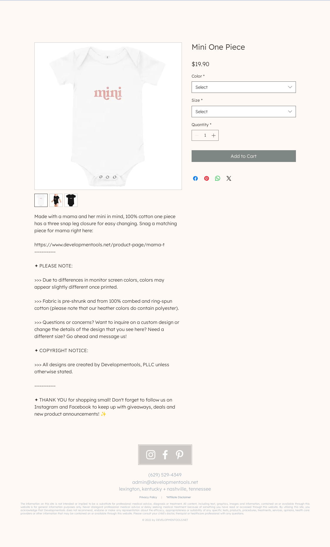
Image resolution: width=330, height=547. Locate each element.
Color (198, 76)
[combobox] (244, 87)
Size (197, 100)
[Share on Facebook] (195, 178)
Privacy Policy (148, 497)
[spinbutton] (205, 135)
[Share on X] (228, 178)
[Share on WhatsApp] (217, 178)
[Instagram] (151, 455)
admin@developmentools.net (165, 482)
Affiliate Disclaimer (179, 497)
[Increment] (214, 135)
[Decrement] (196, 135)
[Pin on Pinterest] (206, 178)
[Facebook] (165, 455)
